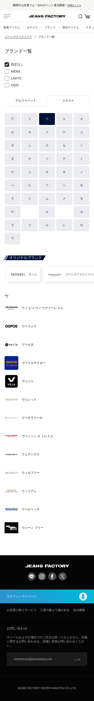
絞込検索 (80, 16)
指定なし (14, 64)
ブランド (50, 27)
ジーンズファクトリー (18, 36)
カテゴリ (32, 27)
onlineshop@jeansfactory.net (33, 659)
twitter (63, 576)
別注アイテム (70, 27)
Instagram (42, 576)
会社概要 (79, 610)
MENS (12, 71)
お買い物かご (87, 16)
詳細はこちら (74, 5)
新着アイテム (11, 27)
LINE (32, 576)
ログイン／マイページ (47, 597)
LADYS (13, 78)
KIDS (12, 85)
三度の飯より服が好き (55, 610)
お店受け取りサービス (22, 610)
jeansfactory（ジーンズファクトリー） (47, 16)
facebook (52, 576)
